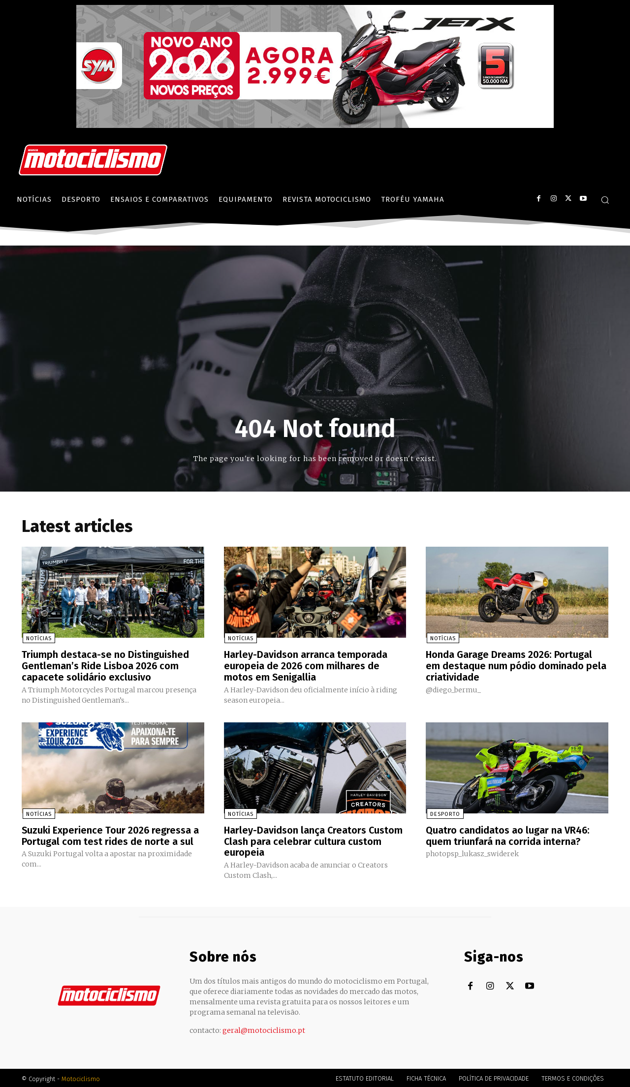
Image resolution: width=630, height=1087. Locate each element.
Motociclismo (81, 1077)
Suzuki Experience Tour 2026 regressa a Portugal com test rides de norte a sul (111, 834)
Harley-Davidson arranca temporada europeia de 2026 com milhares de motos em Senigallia (306, 666)
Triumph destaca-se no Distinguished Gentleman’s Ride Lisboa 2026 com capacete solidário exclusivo (105, 666)
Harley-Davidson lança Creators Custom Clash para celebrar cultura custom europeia (314, 840)
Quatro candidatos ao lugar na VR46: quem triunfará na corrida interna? (508, 834)
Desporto (444, 813)
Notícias (38, 639)
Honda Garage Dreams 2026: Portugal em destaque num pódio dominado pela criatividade (516, 666)
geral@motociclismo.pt (263, 1028)
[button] (605, 199)
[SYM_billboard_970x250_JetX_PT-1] (315, 125)
